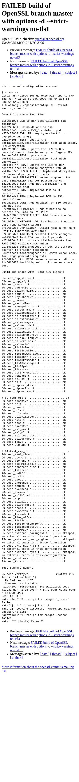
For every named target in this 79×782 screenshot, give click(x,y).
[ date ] (44, 72)
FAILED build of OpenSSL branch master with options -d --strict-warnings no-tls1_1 (42, 64)
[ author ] (16, 76)
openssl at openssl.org (49, 39)
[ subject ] (70, 72)
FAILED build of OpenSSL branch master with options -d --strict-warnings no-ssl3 (42, 53)
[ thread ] (56, 72)
